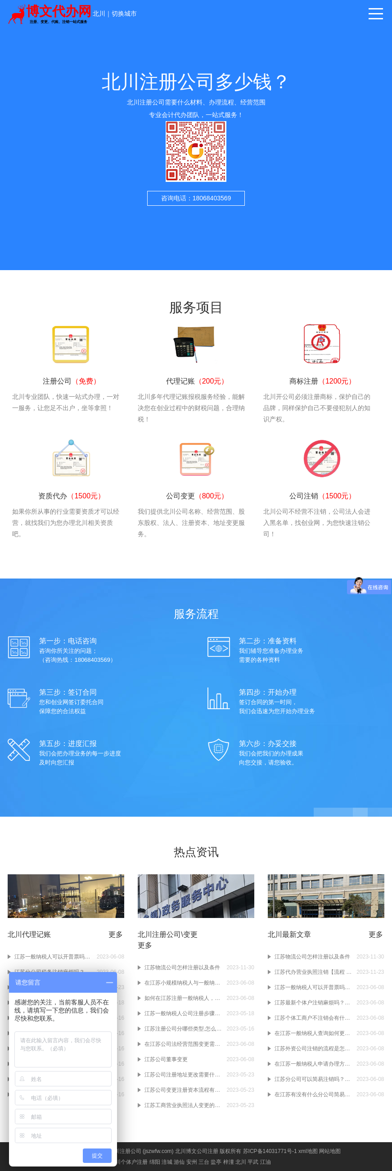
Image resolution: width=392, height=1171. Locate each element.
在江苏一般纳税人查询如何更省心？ (313, 1033)
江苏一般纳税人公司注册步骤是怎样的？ (183, 1013)
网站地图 (330, 1151)
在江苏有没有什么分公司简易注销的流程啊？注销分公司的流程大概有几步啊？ (313, 1094)
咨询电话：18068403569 (196, 198)
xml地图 (308, 1151)
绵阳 (154, 1162)
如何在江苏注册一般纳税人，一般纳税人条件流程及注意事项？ (183, 998)
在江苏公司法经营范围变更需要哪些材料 (183, 1044)
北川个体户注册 (129, 1162)
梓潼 (228, 1162)
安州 (191, 1162)
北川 (99, 13)
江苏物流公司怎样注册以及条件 (182, 967)
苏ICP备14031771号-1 (270, 1151)
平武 (253, 1162)
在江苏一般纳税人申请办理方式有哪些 (313, 1064)
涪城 (167, 1162)
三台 (203, 1162)
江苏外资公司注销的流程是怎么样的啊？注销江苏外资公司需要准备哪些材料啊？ (313, 1048)
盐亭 (216, 1162)
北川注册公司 (125, 1151)
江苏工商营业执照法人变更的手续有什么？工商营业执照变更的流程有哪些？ (183, 1105)
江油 (265, 1162)
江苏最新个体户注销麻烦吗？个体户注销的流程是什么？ (313, 1002)
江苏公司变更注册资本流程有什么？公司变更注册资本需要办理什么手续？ (183, 1090)
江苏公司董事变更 (166, 1059)
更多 (115, 934)
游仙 (179, 1162)
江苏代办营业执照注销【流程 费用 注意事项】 (313, 972)
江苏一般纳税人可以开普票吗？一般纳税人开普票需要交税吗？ (53, 957)
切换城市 (124, 13)
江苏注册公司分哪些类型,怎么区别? (183, 1029)
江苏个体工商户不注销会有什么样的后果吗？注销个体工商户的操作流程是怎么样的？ (313, 1018)
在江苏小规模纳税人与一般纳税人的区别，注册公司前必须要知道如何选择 (183, 983)
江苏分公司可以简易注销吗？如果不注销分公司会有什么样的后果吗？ (313, 1079)
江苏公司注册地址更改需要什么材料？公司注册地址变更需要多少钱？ (183, 1075)
